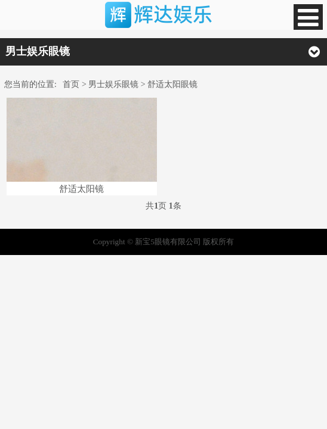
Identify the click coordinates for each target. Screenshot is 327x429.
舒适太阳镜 (81, 189)
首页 (71, 84)
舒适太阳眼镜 (172, 84)
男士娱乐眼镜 (113, 84)
